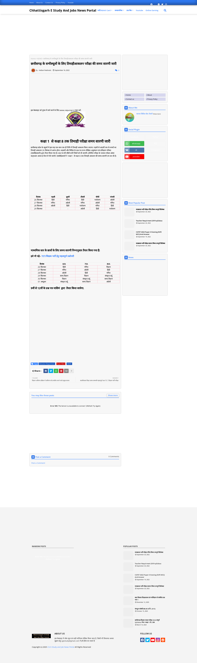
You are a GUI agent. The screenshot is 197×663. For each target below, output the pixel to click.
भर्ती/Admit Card (104, 10)
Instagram (155, 150)
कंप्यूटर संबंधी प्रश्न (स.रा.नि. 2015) (145, 609)
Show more (113, 395)
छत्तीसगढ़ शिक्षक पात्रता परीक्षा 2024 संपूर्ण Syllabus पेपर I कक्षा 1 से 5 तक (147, 621)
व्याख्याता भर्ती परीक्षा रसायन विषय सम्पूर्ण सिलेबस (150, 243)
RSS (155, 143)
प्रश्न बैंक (129, 10)
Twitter (156, 137)
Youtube (70, 3)
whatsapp (136, 143)
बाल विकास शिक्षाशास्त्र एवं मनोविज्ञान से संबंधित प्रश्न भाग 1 (150, 598)
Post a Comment (38, 463)
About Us (39, 3)
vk (136, 150)
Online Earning (152, 10)
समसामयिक (118, 10)
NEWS (39, 58)
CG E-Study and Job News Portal (60, 647)
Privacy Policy (60, 3)
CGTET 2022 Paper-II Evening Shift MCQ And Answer (149, 233)
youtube (136, 156)
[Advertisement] (50, 34)
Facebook (134, 137)
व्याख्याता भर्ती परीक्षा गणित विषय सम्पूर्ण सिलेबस (150, 209)
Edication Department (47, 364)
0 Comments (114, 456)
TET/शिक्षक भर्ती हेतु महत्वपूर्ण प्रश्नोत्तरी (57, 256)
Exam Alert (61, 364)
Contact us (49, 3)
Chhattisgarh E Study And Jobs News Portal (62, 10)
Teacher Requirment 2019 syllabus (149, 221)
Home (31, 3)
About (149, 95)
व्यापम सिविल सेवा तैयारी (144, 114)
